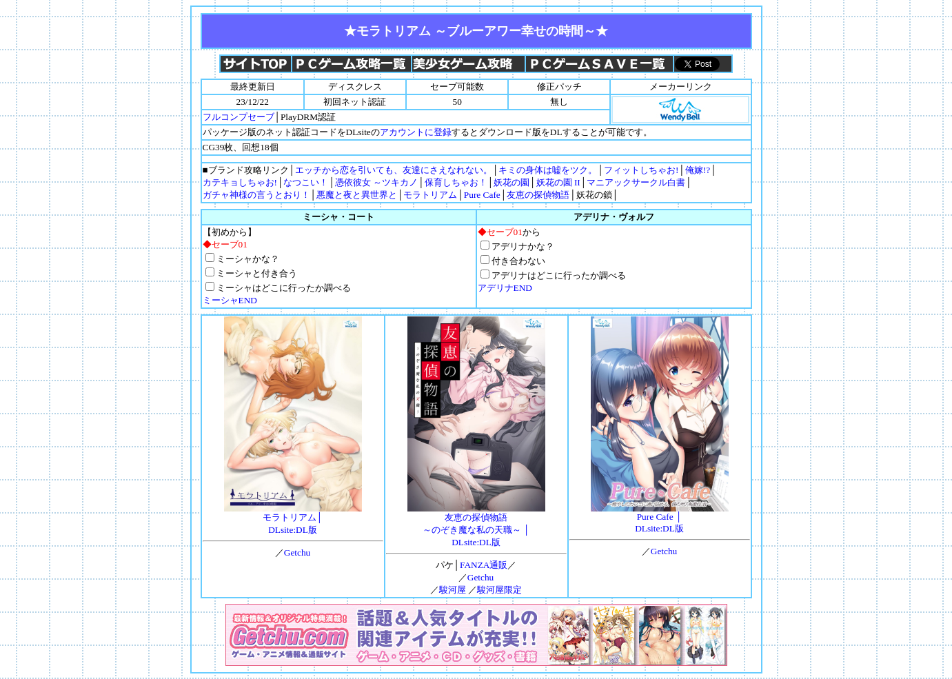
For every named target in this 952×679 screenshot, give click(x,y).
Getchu (297, 552)
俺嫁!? (697, 170)
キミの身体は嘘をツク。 (547, 170)
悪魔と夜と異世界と (356, 195)
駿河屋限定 (499, 590)
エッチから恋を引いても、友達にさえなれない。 (393, 170)
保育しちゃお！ (456, 182)
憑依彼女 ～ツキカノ (376, 182)
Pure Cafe (482, 195)
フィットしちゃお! (641, 170)
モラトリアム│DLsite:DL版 (293, 519)
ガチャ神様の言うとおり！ (256, 195)
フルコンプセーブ (238, 117)
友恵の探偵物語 (538, 195)
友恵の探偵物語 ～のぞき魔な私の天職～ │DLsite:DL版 (476, 525)
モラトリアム (430, 195)
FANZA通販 (483, 565)
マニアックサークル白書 (636, 182)
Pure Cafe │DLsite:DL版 (660, 518)
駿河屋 (452, 590)
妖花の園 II (558, 182)
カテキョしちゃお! (240, 182)
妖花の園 (511, 182)
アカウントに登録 (416, 132)
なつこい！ (305, 182)
